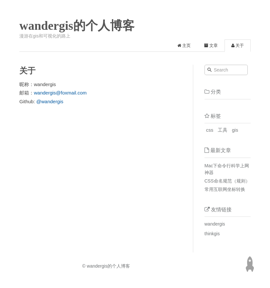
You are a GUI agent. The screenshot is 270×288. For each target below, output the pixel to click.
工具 (222, 130)
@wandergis (50, 101)
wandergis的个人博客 (77, 25)
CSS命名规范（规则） (227, 180)
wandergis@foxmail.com (60, 92)
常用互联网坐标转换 (225, 189)
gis (235, 130)
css (210, 130)
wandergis (215, 224)
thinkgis (212, 233)
